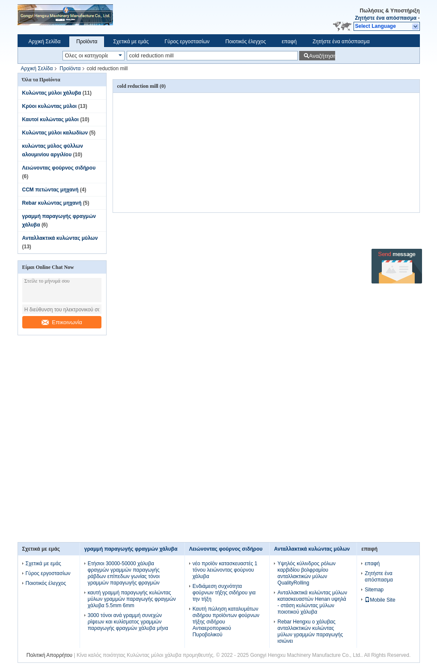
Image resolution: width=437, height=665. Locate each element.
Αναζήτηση (322, 56)
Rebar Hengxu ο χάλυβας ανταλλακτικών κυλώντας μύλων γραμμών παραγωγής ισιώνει (310, 631)
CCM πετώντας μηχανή (50, 190)
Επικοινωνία (62, 322)
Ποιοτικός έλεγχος (246, 42)
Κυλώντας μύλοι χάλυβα (51, 93)
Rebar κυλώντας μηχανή (52, 203)
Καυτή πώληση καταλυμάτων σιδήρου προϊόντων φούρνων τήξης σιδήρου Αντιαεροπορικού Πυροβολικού (226, 622)
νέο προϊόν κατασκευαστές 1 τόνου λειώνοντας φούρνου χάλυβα (225, 570)
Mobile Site (380, 600)
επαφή (289, 42)
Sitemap (374, 590)
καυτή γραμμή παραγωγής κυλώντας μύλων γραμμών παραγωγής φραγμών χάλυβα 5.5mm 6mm (132, 599)
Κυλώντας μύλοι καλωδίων (55, 133)
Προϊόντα (86, 42)
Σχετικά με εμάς (131, 42)
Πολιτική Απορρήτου (49, 655)
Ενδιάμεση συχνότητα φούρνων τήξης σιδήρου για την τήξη (224, 592)
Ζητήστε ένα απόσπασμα (385, 18)
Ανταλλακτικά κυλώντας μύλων (60, 238)
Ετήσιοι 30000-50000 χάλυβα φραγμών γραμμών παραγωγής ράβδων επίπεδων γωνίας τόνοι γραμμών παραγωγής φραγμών (124, 573)
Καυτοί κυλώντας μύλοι (50, 119)
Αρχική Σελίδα (45, 42)
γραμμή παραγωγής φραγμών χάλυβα (131, 549)
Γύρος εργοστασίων (187, 42)
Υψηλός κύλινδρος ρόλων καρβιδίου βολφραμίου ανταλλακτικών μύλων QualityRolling (306, 573)
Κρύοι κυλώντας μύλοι (49, 106)
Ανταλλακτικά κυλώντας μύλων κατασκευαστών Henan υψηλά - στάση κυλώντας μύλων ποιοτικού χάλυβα (312, 602)
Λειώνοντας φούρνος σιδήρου (59, 168)
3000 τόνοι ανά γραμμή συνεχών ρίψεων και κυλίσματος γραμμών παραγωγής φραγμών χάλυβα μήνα (128, 621)
